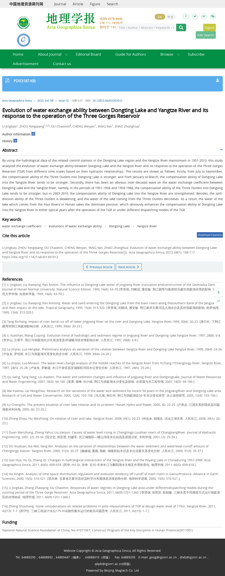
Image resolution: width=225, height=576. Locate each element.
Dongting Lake (119, 226)
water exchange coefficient (22, 226)
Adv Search (205, 35)
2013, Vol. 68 (45, 100)
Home (18, 54)
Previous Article (99, 267)
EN (160, 17)
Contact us (62, 63)
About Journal (49, 54)
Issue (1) (64, 100)
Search (112, 4)
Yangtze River (147, 226)
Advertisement (25, 63)
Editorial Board (88, 54)
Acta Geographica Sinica (17, 100)
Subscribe (196, 54)
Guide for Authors (130, 54)
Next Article (128, 267)
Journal (60, 4)
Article (78, 4)
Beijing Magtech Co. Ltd (121, 570)
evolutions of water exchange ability (75, 226)
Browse (166, 54)
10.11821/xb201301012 (107, 100)
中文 (170, 17)
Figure (95, 4)
